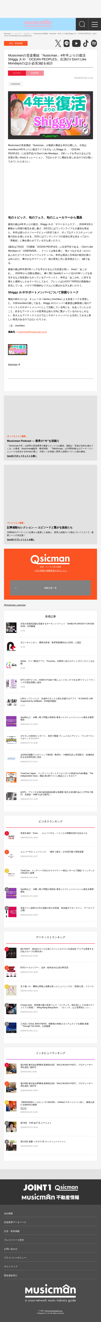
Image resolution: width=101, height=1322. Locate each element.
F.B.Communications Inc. (54, 1311)
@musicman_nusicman (15, 605)
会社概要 (8, 1213)
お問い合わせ (10, 1249)
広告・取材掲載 (16, 43)
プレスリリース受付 (14, 1240)
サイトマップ (10, 1266)
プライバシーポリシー (15, 1257)
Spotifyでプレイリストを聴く (21, 539)
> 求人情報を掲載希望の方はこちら (50, 570)
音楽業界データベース (15, 1222)
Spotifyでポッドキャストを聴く (22, 456)
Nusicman (16, 84)
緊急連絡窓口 (10, 1275)
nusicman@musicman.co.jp (32, 332)
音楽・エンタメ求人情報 (50, 560)
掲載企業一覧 (50, 588)
